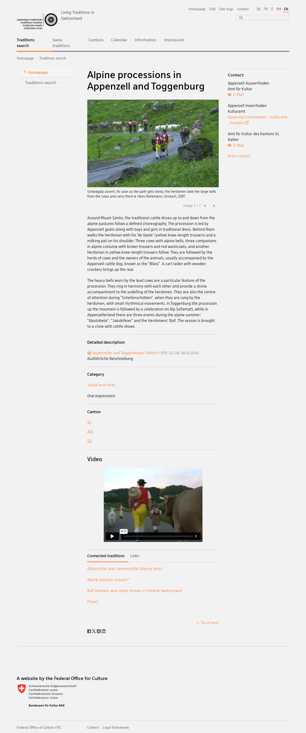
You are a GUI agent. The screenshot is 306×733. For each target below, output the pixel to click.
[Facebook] (89, 630)
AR (90, 432)
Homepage (197, 9)
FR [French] (266, 9)
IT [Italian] (272, 9)
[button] (239, 17)
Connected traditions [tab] (106, 555)
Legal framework (116, 727)
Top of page (209, 623)
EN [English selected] (286, 9)
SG (90, 441)
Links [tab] (134, 555)
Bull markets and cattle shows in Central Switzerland (134, 590)
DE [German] (259, 9)
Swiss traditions (61, 42)
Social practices (101, 384)
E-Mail (238, 94)
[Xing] (99, 630)
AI (89, 423)
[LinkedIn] (103, 630)
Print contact (239, 156)
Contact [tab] (236, 74)
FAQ (212, 9)
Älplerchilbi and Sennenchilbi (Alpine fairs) (124, 568)
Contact (243, 9)
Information (145, 39)
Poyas (92, 601)
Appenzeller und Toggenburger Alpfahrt (145, 352)
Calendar (119, 39)
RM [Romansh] (278, 9)
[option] (153, 143)
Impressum (174, 39)
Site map (226, 9)
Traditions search (29, 44)
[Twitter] (94, 630)
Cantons (96, 39)
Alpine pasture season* (108, 579)
